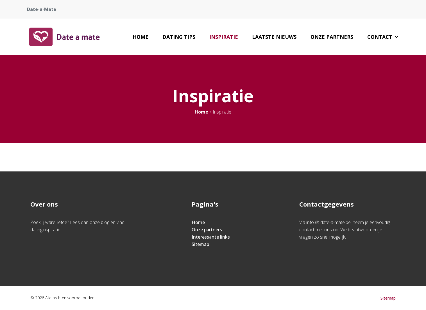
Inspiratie (223, 36)
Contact (383, 36)
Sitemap (200, 244)
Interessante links (211, 237)
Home (140, 36)
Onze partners (332, 36)
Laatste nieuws (274, 36)
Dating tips (178, 36)
